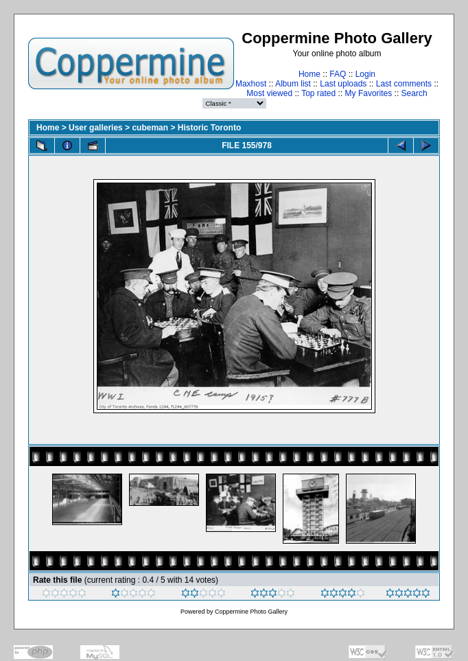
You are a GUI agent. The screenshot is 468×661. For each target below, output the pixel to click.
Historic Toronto (209, 127)
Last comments (404, 84)
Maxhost (250, 84)
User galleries (96, 127)
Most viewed (269, 93)
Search (414, 93)
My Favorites (369, 93)
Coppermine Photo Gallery (251, 611)
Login (365, 74)
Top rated (318, 93)
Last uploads (343, 84)
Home (309, 74)
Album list (293, 84)
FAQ (337, 74)
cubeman (150, 127)
